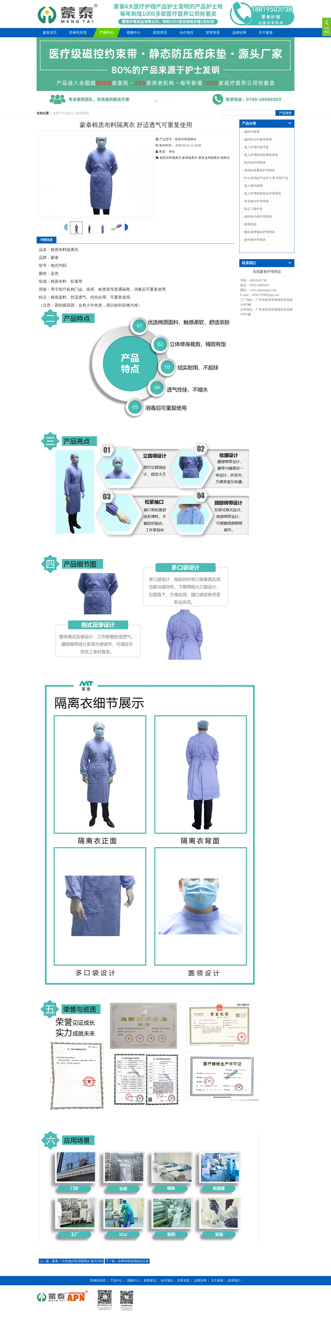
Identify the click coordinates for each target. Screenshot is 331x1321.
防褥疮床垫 (78, 32)
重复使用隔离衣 (209, 157)
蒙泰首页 (50, 32)
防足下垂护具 (253, 209)
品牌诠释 (239, 32)
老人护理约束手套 (256, 147)
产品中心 (107, 32)
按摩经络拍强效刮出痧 (127, 1261)
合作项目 (186, 32)
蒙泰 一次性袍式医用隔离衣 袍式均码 (71, 1261)
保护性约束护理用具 (258, 216)
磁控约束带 (252, 131)
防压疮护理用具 (255, 162)
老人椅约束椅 (253, 185)
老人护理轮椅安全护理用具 (262, 193)
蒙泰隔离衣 (189, 157)
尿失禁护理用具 (255, 239)
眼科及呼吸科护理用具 (259, 232)
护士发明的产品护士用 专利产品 (266, 178)
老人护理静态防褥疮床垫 (261, 155)
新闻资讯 (160, 32)
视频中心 (133, 32)
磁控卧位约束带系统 (258, 139)
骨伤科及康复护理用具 (259, 170)
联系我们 (234, 1280)
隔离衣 (225, 157)
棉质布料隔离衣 (170, 157)
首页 (56, 113)
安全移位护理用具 (256, 201)
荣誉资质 (213, 32)
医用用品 (83, 113)
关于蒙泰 (266, 32)
